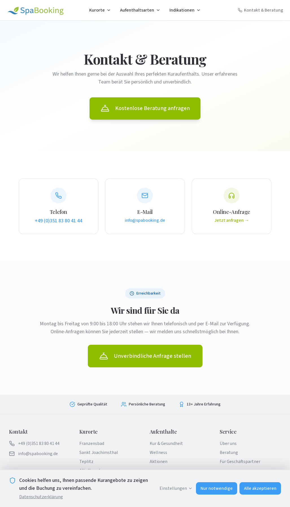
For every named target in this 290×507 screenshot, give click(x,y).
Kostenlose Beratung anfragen (145, 108)
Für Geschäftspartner (240, 461)
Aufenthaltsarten (140, 10)
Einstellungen (176, 488)
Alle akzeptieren (260, 488)
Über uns (228, 443)
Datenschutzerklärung (41, 497)
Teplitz (86, 461)
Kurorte (100, 10)
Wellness (158, 452)
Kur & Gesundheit (166, 443)
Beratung (229, 452)
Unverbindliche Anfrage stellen (145, 356)
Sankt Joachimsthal (98, 452)
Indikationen (185, 10)
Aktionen (158, 461)
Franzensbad (91, 443)
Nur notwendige (216, 488)
